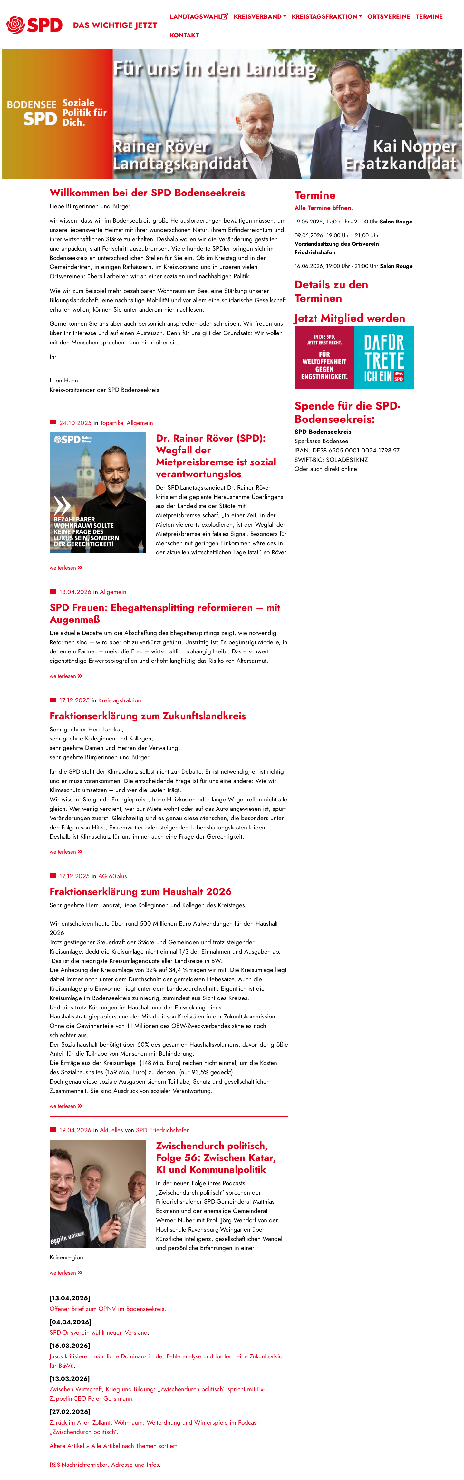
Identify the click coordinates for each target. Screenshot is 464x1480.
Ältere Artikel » (69, 1445)
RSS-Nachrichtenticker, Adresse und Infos (104, 1464)
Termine (429, 16)
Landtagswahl (199, 16)
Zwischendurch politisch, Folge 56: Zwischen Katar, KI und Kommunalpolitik (216, 1157)
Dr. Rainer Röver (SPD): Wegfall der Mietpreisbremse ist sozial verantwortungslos (216, 456)
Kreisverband (258, 16)
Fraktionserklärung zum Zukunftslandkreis (148, 716)
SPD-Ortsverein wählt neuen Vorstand (99, 1332)
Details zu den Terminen (331, 291)
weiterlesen (66, 567)
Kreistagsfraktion (324, 16)
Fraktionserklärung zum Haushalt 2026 (141, 891)
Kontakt (184, 35)
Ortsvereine (389, 16)
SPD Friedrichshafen (163, 1130)
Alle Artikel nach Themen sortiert (134, 1445)
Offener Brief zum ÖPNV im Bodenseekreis (107, 1308)
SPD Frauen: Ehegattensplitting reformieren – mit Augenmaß (165, 613)
